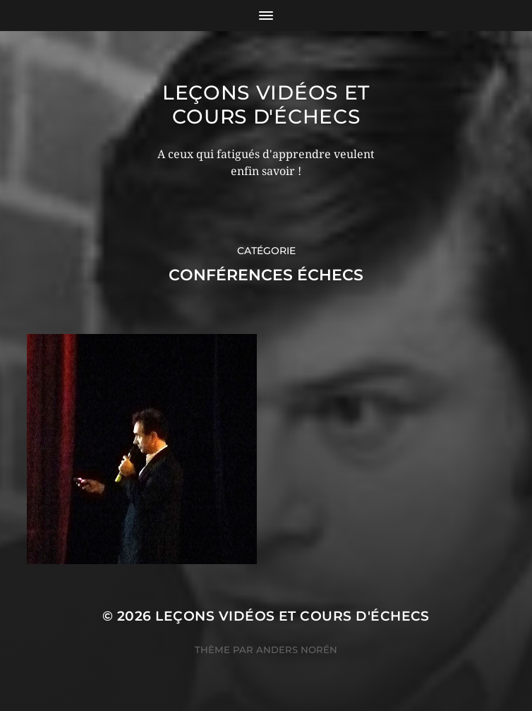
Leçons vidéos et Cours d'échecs (266, 104)
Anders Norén (296, 649)
